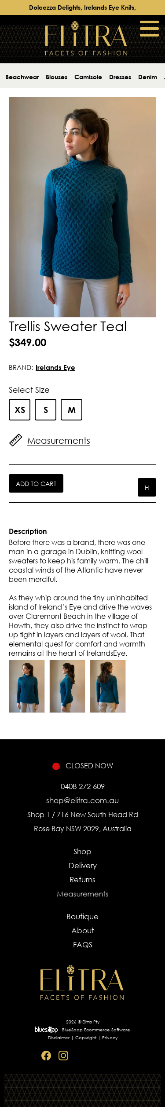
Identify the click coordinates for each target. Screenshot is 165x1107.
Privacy (109, 1037)
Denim (147, 76)
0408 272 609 (83, 786)
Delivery (82, 866)
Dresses (120, 76)
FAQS (82, 947)
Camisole (88, 76)
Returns (82, 882)
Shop (82, 851)
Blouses (56, 76)
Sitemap (115, 1055)
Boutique (82, 916)
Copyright (85, 1037)
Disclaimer (59, 1037)
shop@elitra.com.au (82, 800)
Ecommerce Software (107, 1030)
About (82, 931)
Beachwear (22, 76)
